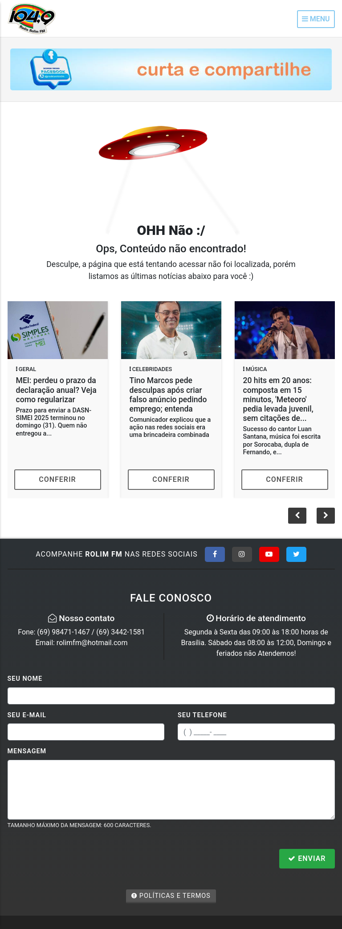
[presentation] (75, 859)
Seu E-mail (27, 715)
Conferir (57, 479)
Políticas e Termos (171, 896)
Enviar (307, 858)
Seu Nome (25, 679)
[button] (326, 516)
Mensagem (27, 751)
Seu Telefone (202, 715)
